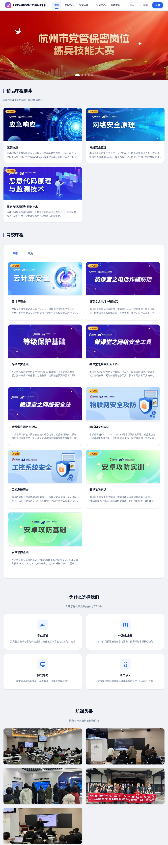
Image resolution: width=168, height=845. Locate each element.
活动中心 (101, 5)
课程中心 (69, 5)
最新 (15, 253)
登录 (145, 5)
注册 (157, 5)
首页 (57, 5)
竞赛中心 (115, 5)
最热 (30, 253)
